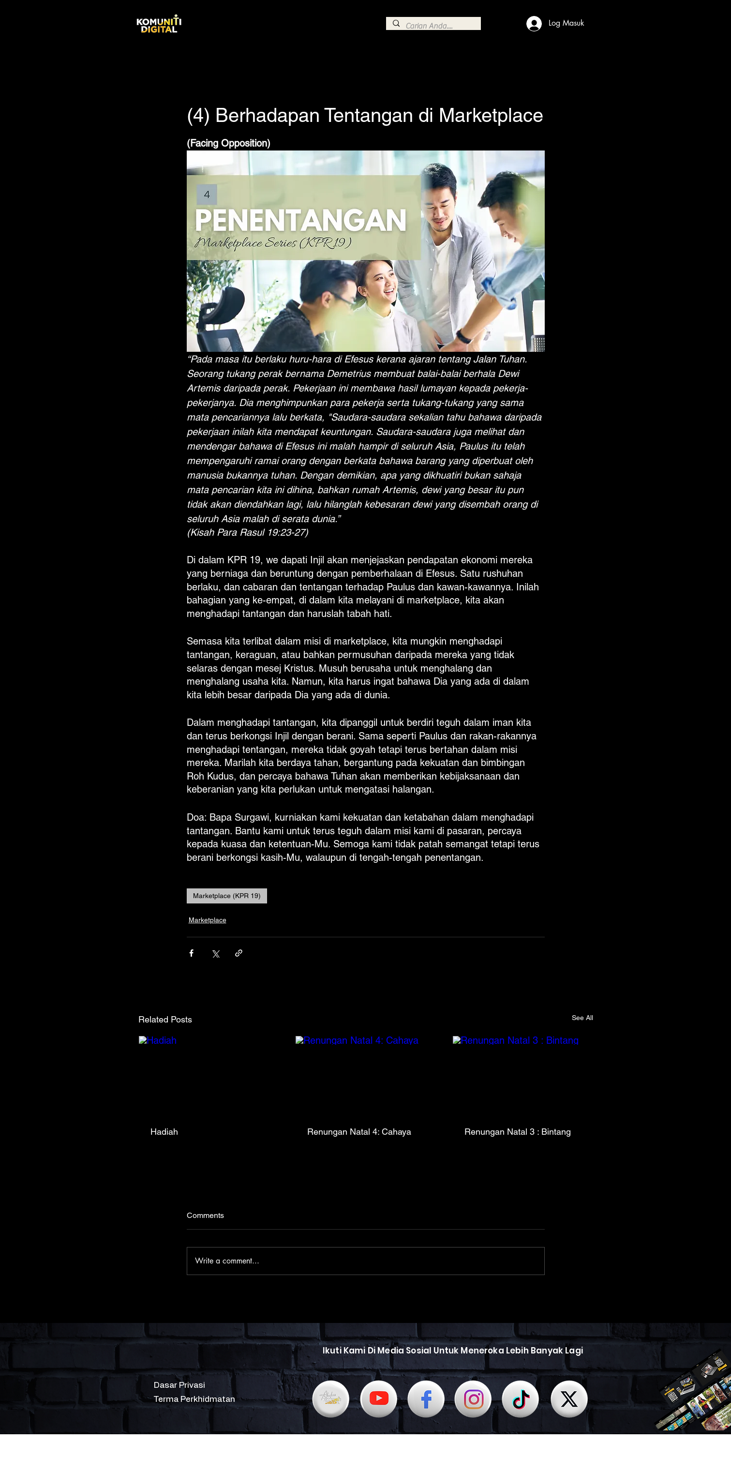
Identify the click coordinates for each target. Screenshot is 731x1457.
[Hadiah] (209, 1075)
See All (582, 1017)
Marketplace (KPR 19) (227, 896)
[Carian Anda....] (433, 26)
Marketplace (207, 920)
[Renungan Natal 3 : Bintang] (523, 1075)
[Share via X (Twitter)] (215, 953)
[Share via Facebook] (191, 953)
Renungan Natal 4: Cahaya (359, 1132)
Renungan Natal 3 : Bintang (517, 1132)
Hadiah (164, 1132)
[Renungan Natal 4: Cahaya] (365, 1075)
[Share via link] (238, 953)
